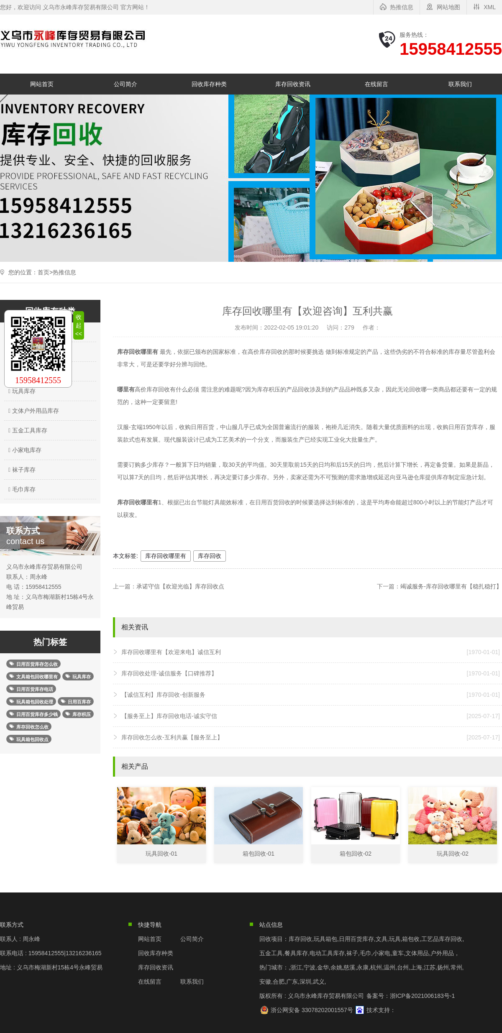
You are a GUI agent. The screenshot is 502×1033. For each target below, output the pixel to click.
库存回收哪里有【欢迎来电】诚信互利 (310, 652)
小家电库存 (23, 450)
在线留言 (376, 84)
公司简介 (125, 84)
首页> (45, 272)
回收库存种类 (209, 84)
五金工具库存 (26, 430)
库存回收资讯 (292, 84)
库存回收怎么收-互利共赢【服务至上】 (310, 737)
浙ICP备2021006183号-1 (422, 995)
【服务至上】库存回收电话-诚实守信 (310, 716)
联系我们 (460, 84)
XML (490, 7)
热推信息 (401, 7)
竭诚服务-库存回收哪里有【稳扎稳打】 (451, 586)
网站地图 (448, 7)
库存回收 (209, 555)
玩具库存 (21, 391)
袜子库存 (21, 469)
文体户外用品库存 (32, 410)
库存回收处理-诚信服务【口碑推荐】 (310, 673)
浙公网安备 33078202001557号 (312, 1010)
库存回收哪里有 (165, 555)
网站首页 (42, 84)
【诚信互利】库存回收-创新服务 (310, 694)
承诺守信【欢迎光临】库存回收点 (180, 586)
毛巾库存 (21, 489)
